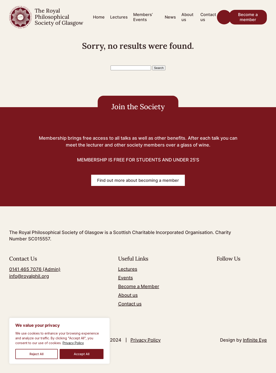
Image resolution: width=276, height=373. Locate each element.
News (170, 17)
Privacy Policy (73, 343)
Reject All (36, 354)
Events (125, 277)
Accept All (81, 354)
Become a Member (138, 286)
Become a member (248, 17)
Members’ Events (143, 17)
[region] (59, 341)
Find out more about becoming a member (138, 180)
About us (187, 17)
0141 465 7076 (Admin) (35, 269)
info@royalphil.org (29, 276)
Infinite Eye (255, 340)
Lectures (119, 17)
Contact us (208, 17)
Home (99, 17)
